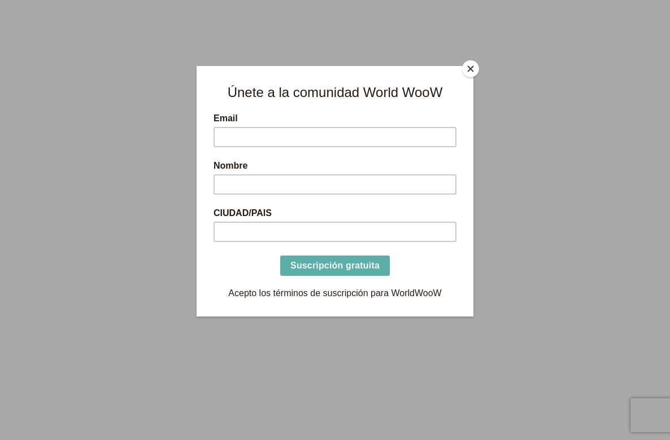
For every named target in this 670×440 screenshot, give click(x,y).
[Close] (470, 68)
